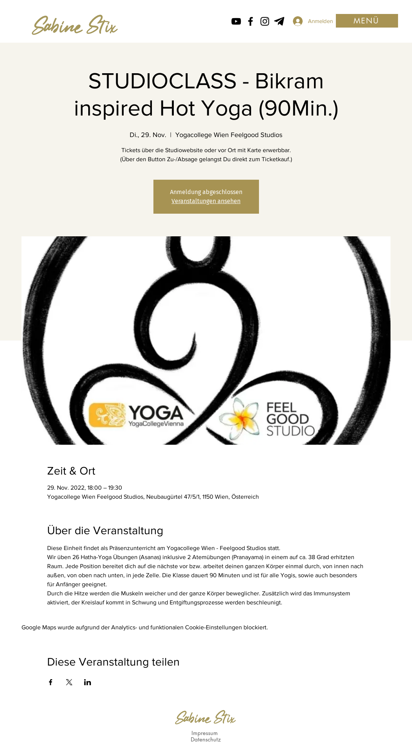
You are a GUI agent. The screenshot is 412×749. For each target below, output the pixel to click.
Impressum (204, 733)
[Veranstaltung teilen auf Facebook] (50, 682)
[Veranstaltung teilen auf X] (69, 682)
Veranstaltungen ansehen (206, 201)
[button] (367, 21)
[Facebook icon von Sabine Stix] (250, 21)
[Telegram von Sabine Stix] (279, 21)
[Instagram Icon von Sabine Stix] (265, 21)
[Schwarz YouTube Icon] (236, 21)
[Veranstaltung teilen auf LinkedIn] (87, 682)
